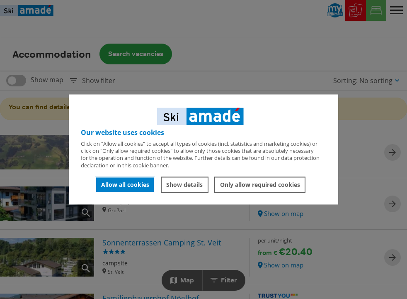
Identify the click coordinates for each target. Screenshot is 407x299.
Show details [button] (184, 185)
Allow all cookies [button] (125, 185)
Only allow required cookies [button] (260, 185)
